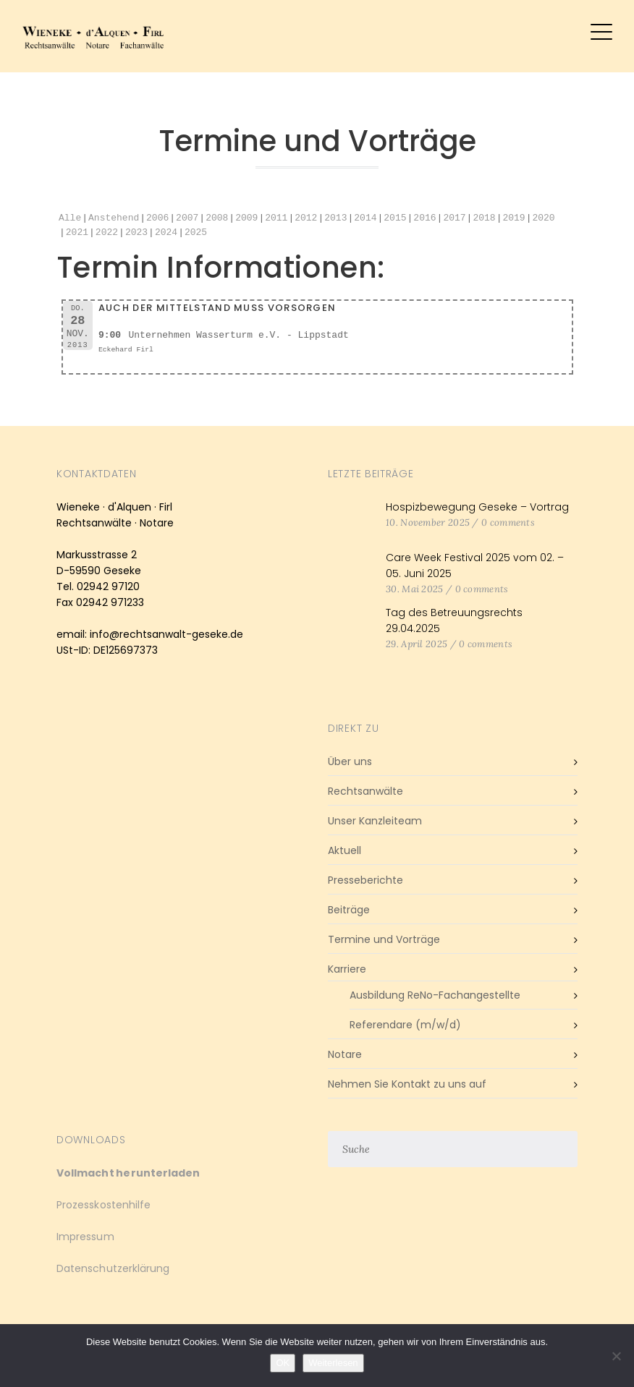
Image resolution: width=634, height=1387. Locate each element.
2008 (217, 218)
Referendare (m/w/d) (405, 1024)
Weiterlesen (333, 1362)
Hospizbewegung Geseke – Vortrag (477, 507)
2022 (107, 232)
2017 (454, 218)
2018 (484, 218)
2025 (196, 232)
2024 (166, 232)
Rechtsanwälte (365, 791)
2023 (136, 232)
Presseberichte (365, 880)
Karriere (347, 969)
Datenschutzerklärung (112, 1268)
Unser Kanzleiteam (375, 821)
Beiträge (349, 909)
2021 (77, 232)
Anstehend (113, 218)
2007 (187, 218)
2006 (157, 218)
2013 (335, 218)
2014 (365, 218)
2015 (395, 218)
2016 (424, 218)
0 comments (508, 522)
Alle (70, 218)
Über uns (350, 761)
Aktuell (344, 850)
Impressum (85, 1236)
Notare (345, 1054)
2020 (543, 218)
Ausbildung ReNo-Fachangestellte (435, 995)
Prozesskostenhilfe (103, 1205)
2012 (306, 218)
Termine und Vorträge (384, 939)
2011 (276, 218)
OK (282, 1362)
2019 (513, 218)
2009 (246, 218)
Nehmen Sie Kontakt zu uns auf (407, 1084)
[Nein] (616, 1356)
